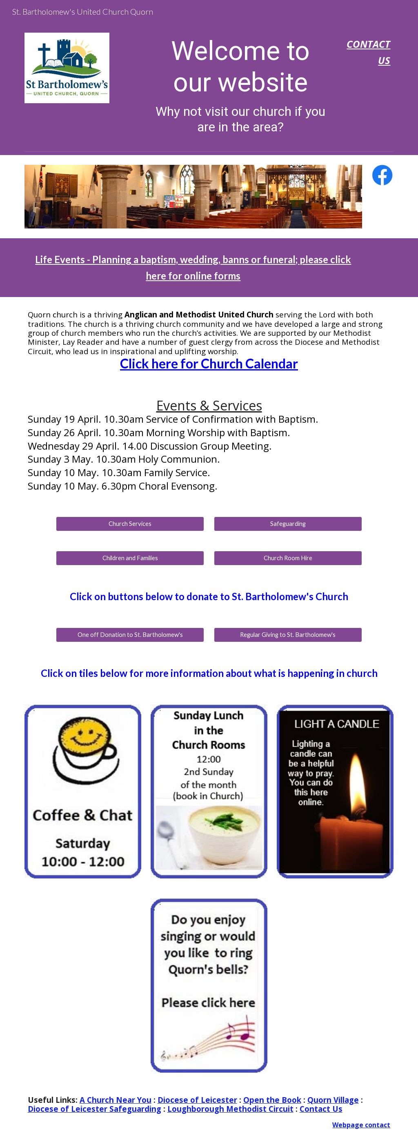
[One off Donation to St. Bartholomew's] (130, 634)
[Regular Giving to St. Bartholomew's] (288, 634)
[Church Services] (130, 523)
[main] (241, 85)
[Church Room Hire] (288, 558)
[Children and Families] (130, 558)
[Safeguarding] (288, 523)
